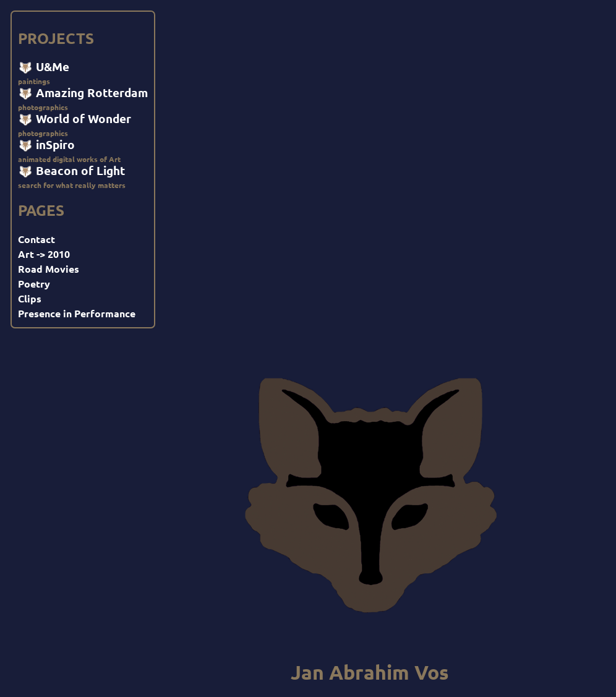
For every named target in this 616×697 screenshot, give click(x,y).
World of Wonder (74, 119)
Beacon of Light (71, 170)
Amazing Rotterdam (83, 93)
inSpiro (46, 145)
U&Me (43, 67)
